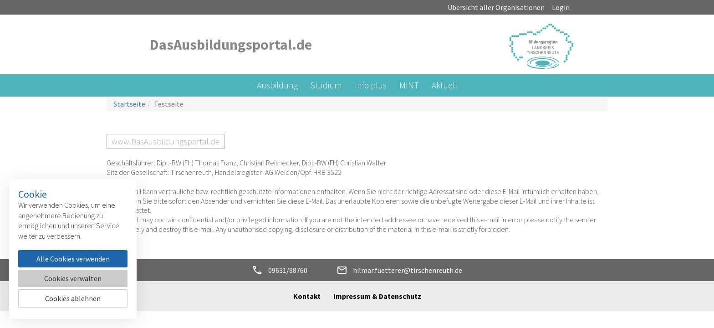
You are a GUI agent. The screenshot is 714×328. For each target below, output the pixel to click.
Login (561, 7)
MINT (409, 85)
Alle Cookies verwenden (73, 258)
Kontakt (307, 296)
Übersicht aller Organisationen (496, 7)
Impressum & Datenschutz (377, 296)
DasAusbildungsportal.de (231, 45)
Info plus (371, 85)
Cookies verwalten (73, 278)
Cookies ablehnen (73, 298)
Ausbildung (277, 85)
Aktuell (444, 85)
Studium (326, 85)
